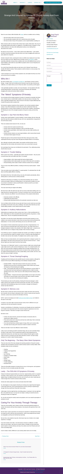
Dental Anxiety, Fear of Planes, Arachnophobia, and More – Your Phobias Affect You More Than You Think (20, 458)
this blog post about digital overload (26, 297)
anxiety (22, 34)
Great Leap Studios (39, 472)
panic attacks (31, 59)
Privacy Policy (20, 470)
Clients (30, 2)
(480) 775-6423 (50, 38)
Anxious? (23, 2)
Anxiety (26, 20)
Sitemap (35, 470)
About (15, 2)
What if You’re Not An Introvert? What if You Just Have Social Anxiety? (17, 446)
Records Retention (42, 470)
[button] (53, 3)
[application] (17, 2)
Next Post (38, 436)
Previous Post (4, 436)
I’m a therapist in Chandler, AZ (18, 81)
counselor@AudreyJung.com (53, 48)
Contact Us (37, 2)
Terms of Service (28, 470)
